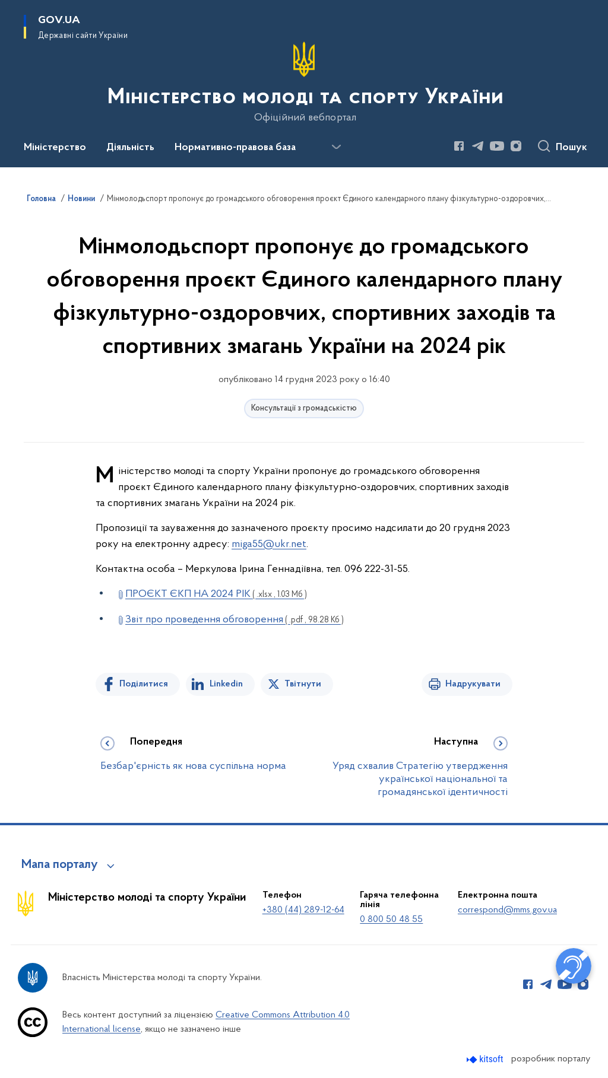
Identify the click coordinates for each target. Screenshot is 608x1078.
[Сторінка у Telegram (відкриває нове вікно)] (478, 146)
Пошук (571, 147)
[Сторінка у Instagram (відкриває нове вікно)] (516, 146)
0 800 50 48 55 (391, 919)
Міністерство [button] (55, 147)
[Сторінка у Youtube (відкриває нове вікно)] (497, 146)
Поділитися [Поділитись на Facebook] (143, 684)
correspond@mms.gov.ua (507, 910)
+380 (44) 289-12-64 (303, 910)
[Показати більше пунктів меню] (336, 147)
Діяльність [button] (130, 147)
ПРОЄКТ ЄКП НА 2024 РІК (216, 594)
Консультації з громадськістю (304, 408)
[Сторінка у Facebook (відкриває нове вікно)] (459, 146)
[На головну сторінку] (304, 82)
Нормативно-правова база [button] (235, 147)
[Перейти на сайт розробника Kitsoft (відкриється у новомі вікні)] (486, 1059)
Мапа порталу (59, 865)
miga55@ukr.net (269, 544)
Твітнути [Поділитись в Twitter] (302, 684)
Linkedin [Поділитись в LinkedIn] (226, 684)
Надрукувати (473, 684)
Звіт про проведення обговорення (234, 619)
